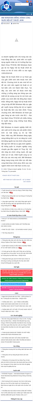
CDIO (5, 169)
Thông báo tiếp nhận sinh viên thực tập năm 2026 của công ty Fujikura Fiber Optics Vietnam (16, 241)
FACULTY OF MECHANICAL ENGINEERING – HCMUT (14, 219)
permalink (13, 171)
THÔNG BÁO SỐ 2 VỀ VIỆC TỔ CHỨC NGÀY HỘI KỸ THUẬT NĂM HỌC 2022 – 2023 (16, 310)
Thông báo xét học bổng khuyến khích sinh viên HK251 (14, 356)
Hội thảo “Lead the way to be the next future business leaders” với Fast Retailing (16, 288)
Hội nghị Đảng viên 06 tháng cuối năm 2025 (13, 284)
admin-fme (16, 23)
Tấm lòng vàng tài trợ (7, 233)
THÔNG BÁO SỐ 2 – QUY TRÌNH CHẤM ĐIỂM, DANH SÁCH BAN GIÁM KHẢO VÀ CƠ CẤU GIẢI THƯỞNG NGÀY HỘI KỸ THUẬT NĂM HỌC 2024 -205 (16, 304)
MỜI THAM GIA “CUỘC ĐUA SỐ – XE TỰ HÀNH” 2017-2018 (16, 180)
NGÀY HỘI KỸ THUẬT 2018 (11, 175)
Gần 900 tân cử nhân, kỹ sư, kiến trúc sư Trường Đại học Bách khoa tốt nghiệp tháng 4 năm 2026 (16, 210)
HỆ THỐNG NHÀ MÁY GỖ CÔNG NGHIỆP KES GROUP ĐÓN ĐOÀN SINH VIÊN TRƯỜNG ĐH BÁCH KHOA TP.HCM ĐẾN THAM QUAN (16, 340)
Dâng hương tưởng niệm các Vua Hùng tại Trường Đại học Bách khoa (16, 197)
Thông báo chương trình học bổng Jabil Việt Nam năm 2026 (16, 350)
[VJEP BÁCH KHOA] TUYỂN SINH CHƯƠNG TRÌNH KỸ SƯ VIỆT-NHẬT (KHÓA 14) (16, 247)
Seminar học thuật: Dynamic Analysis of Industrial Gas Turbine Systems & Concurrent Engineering (16, 279)
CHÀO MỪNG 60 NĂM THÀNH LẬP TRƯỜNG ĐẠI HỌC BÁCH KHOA (15, 225)
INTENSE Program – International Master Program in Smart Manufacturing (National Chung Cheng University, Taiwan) (16, 376)
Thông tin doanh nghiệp (14, 169)
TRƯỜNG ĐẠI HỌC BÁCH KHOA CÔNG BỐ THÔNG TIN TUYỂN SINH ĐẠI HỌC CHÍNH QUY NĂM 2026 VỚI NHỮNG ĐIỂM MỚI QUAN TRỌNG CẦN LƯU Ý (16, 393)
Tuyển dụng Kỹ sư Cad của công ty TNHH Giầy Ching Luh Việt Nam (16, 192)
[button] (28, 14)
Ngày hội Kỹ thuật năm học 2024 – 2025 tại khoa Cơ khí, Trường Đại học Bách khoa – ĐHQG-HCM (16, 297)
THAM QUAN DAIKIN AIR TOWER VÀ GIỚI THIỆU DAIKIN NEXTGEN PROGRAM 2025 (15, 333)
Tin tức (24, 169)
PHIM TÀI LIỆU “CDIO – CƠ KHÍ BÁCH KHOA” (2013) (16, 229)
